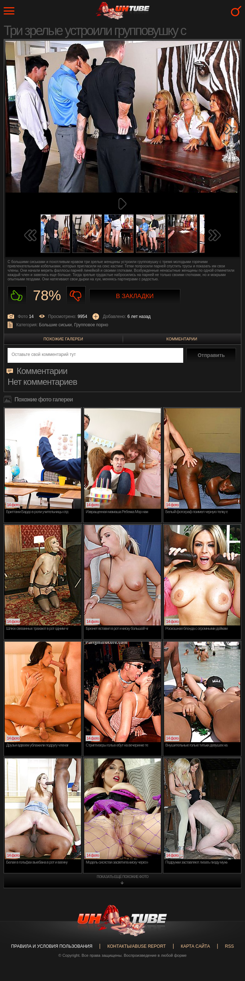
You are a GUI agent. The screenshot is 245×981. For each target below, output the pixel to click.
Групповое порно (91, 324)
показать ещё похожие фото (123, 877)
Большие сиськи (55, 324)
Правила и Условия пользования (52, 946)
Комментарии (181, 339)
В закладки (135, 296)
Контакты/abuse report (136, 946)
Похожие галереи (63, 339)
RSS (229, 946)
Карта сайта (195, 946)
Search (236, 11)
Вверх (229, 920)
